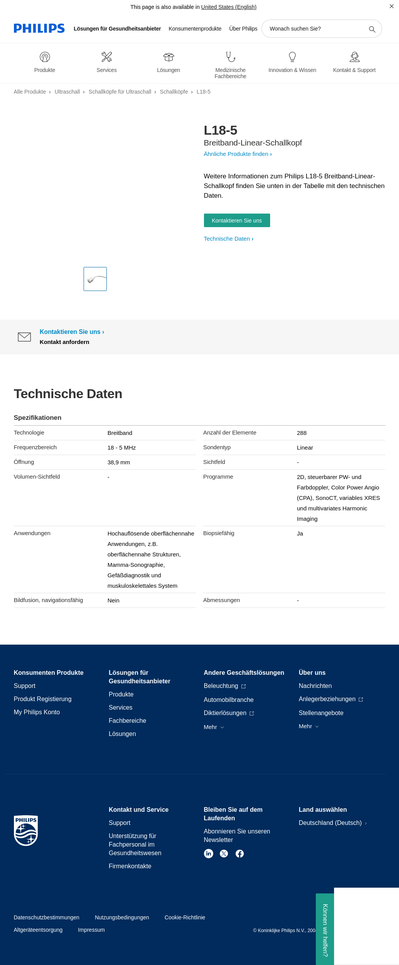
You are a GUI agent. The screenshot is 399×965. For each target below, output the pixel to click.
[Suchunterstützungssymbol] (372, 29)
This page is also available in (165, 7)
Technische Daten (227, 238)
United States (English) (229, 7)
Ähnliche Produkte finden (236, 154)
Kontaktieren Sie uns (237, 220)
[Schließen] (391, 6)
